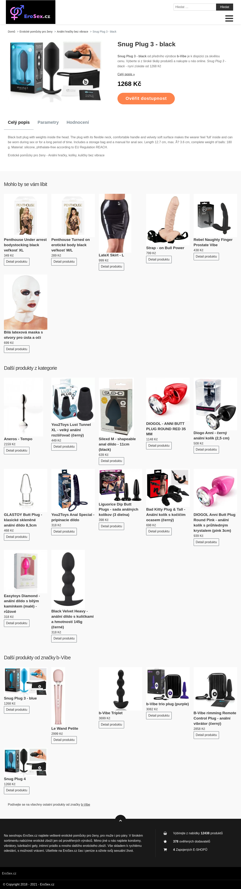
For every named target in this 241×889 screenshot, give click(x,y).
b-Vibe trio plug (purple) (167, 704)
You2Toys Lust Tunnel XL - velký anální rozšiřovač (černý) (71, 430)
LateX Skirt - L (111, 255)
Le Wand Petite (64, 728)
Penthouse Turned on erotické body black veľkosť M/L (70, 245)
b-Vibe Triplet (111, 713)
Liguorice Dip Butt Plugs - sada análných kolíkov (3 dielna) (118, 509)
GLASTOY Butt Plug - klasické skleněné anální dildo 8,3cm (23, 520)
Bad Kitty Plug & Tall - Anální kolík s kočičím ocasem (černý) (165, 514)
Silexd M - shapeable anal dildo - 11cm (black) (117, 444)
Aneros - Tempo (18, 439)
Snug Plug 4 (15, 779)
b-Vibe (63, 657)
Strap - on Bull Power (165, 248)
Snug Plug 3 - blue (20, 698)
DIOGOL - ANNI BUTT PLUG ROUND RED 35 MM (166, 429)
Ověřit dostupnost (146, 98)
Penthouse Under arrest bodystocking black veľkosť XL (25, 245)
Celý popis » (126, 74)
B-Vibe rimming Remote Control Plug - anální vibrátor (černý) (215, 718)
